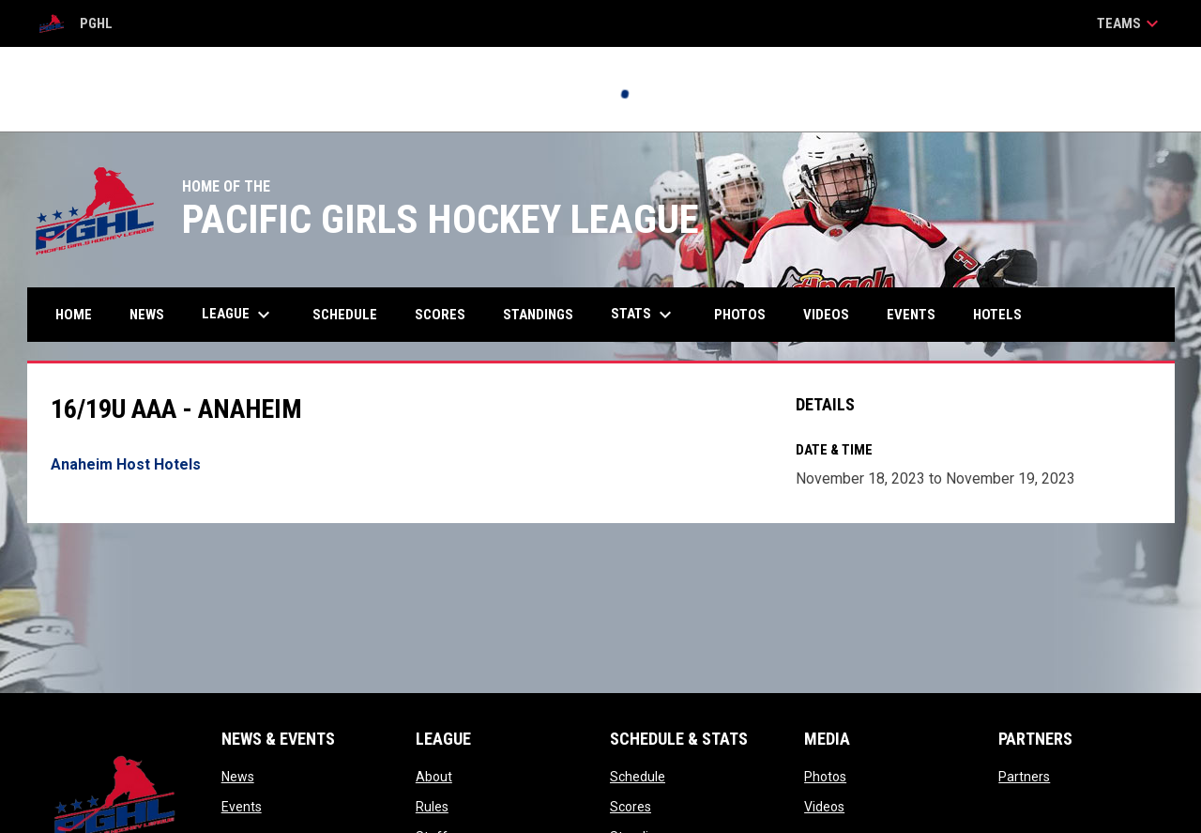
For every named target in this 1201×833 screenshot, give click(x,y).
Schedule (637, 776)
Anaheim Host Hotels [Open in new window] (126, 464)
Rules (432, 806)
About (434, 776)
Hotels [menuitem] (997, 314)
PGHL (75, 23)
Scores (630, 806)
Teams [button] (1130, 23)
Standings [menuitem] (538, 314)
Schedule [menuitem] (344, 314)
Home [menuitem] (73, 314)
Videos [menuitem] (826, 314)
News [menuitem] (146, 314)
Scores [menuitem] (440, 314)
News (237, 776)
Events (241, 806)
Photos (825, 776)
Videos (824, 806)
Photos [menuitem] (740, 314)
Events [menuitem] (911, 314)
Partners (1024, 776)
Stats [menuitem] (644, 314)
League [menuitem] (238, 314)
